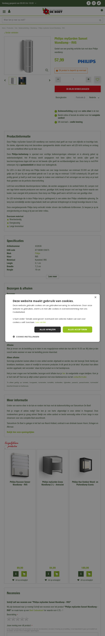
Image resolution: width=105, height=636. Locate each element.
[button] (26, 336)
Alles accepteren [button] (77, 329)
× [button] (95, 297)
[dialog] (52, 318)
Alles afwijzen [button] (47, 329)
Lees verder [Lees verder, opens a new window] (41, 322)
